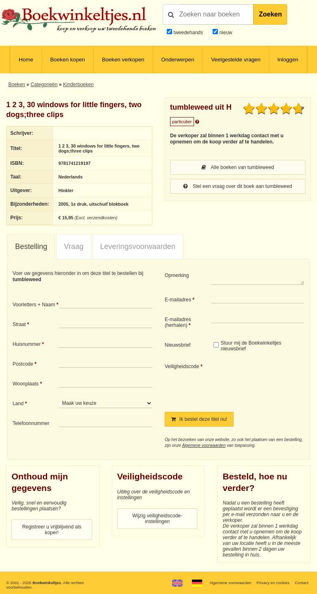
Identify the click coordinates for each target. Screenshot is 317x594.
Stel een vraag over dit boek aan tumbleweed (237, 186)
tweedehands (188, 32)
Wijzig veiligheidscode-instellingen (157, 518)
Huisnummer (26, 344)
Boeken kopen (67, 59)
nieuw (225, 32)
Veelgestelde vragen (235, 59)
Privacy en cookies (272, 582)
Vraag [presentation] (73, 246)
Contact (301, 582)
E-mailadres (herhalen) (178, 322)
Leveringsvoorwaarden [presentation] (137, 246)
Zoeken (270, 14)
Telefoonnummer (30, 423)
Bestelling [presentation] (31, 246)
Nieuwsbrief (178, 345)
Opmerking (177, 275)
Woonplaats (25, 384)
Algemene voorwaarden (204, 445)
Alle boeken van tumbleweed (237, 167)
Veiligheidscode (182, 366)
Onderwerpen (177, 59)
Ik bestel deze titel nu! (199, 419)
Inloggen (287, 59)
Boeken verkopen (123, 59)
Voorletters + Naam (33, 305)
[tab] (31, 247)
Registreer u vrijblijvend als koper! (51, 529)
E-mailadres (178, 300)
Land (18, 403)
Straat (19, 324)
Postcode (22, 364)
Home (26, 59)
